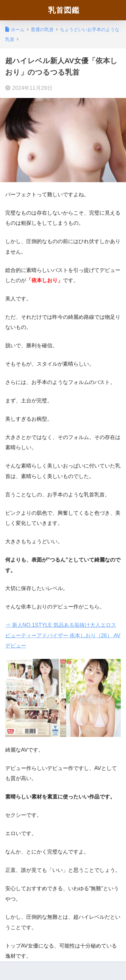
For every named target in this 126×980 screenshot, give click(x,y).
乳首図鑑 (64, 10)
